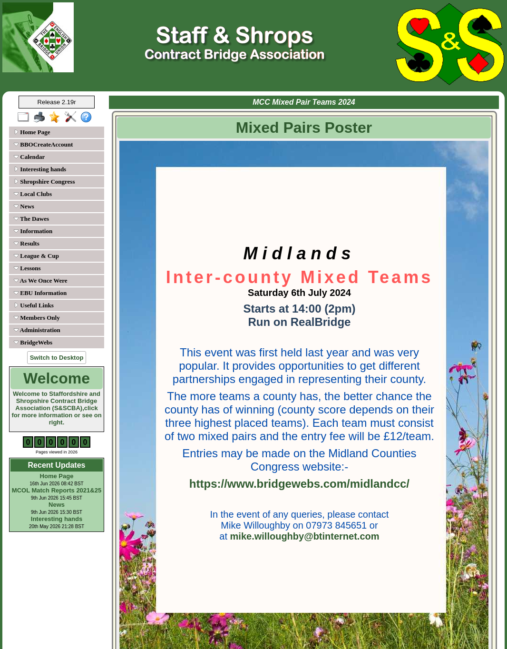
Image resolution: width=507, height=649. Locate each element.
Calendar (29, 156)
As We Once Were (41, 280)
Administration (37, 330)
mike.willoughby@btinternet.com (305, 536)
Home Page (32, 132)
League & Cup (36, 255)
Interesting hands (40, 169)
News (24, 206)
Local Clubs (33, 193)
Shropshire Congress (44, 181)
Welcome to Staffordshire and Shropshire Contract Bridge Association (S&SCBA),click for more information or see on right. (56, 408)
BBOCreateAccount (43, 144)
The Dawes (31, 218)
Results (26, 243)
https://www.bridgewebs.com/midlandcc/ (299, 483)
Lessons (27, 268)
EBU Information (40, 292)
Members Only (37, 317)
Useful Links (34, 305)
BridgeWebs (33, 342)
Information (33, 231)
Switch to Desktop (57, 357)
